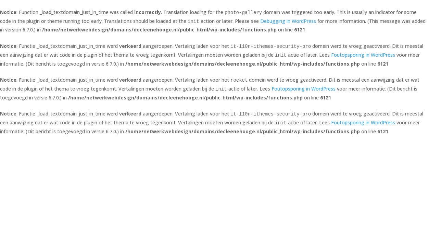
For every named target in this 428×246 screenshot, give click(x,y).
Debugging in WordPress (288, 21)
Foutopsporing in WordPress (363, 55)
